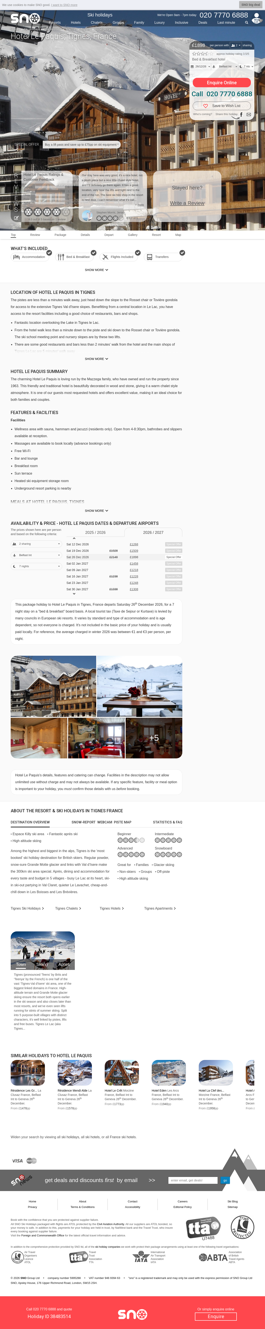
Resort (156, 235)
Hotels (76, 22)
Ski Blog (233, 1201)
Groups (118, 22)
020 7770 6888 (44, 1309)
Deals (203, 22)
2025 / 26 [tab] (95, 532)
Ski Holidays (32, 29)
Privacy (32, 1207)
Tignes (85, 29)
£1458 (134, 563)
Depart (109, 235)
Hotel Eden (159, 1090)
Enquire (216, 1316)
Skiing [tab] (42, 964)
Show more (94, 359)
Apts (158, 908)
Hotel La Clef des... (211, 1090)
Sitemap (233, 1207)
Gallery (132, 235)
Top (13, 235)
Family (139, 22)
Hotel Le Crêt (113, 1090)
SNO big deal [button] (250, 4)
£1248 (134, 583)
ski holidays (70, 1137)
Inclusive (181, 22)
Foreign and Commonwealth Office (42, 1235)
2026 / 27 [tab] (153, 532)
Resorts (55, 22)
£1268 (134, 544)
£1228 (134, 576)
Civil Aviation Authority (110, 1224)
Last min (226, 22)
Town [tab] (21, 964)
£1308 (134, 589)
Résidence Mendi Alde (72, 1090)
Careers (182, 1201)
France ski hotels (123, 1137)
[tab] (30, 822)
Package (60, 235)
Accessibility (132, 1207)
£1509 (134, 550)
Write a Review (187, 203)
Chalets (96, 22)
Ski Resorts (53, 29)
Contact (132, 1201)
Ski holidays (99, 15)
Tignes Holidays (26, 908)
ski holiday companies (107, 1246)
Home (15, 29)
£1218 (134, 570)
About (82, 1201)
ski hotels (92, 1137)
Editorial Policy (183, 1207)
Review (35, 235)
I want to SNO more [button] (64, 5)
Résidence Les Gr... (24, 1090)
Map (178, 235)
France (70, 29)
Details (85, 235)
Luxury (160, 22)
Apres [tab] (63, 964)
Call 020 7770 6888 (221, 94)
